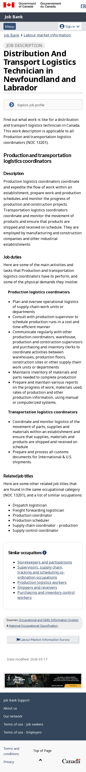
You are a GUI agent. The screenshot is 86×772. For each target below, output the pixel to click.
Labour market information (47, 35)
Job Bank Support (16, 700)
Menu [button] (9, 26)
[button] (44, 552)
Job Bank (14, 16)
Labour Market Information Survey (43, 639)
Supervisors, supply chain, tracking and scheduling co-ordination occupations (41, 572)
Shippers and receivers (37, 587)
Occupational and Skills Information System (48, 620)
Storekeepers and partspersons (44, 562)
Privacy (8, 762)
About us (10, 708)
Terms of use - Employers (22, 732)
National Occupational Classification (33, 626)
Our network (12, 716)
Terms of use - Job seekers (23, 724)
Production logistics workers (42, 582)
